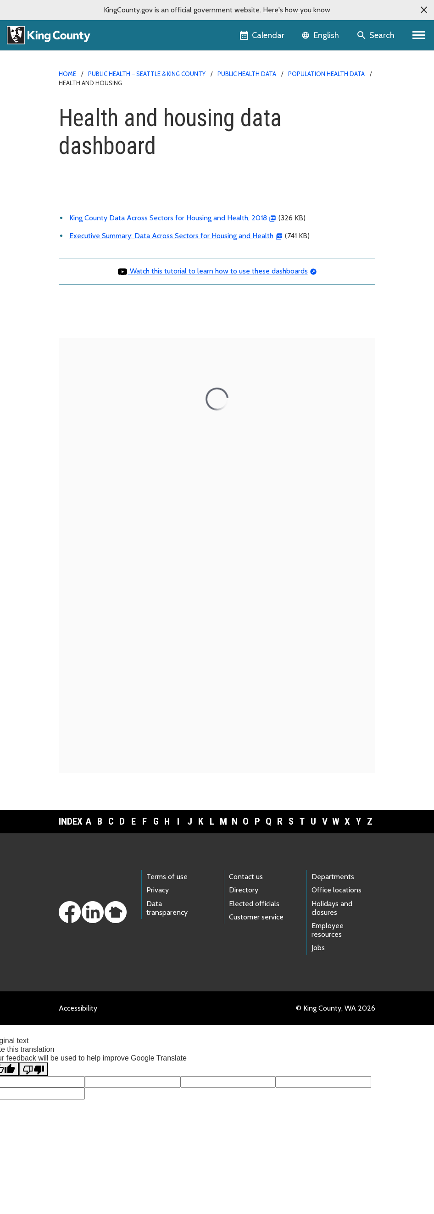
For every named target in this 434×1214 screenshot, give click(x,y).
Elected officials (254, 903)
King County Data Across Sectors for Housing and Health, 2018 (168, 217)
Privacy (157, 890)
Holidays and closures (332, 908)
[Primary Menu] (419, 35)
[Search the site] (376, 35)
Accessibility (78, 1008)
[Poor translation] (33, 1069)
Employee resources (328, 930)
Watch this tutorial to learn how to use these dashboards (212, 271)
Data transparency (167, 908)
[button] (424, 10)
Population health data (326, 73)
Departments (333, 876)
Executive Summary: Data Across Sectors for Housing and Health (171, 235)
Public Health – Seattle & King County (147, 73)
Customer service (256, 917)
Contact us (246, 876)
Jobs (318, 947)
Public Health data (246, 73)
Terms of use (167, 876)
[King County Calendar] (262, 35)
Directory (243, 890)
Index (71, 821)
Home (67, 73)
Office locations (337, 890)
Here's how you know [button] (296, 9)
